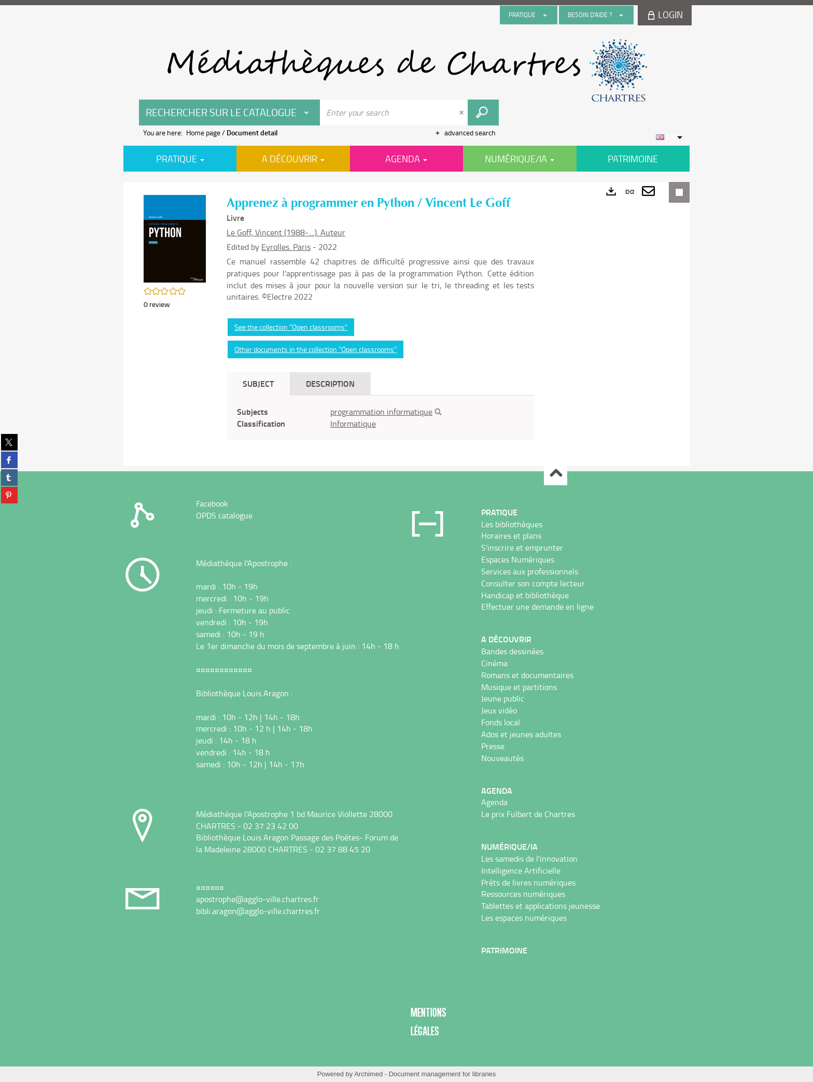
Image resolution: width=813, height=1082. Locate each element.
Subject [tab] (258, 383)
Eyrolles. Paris (286, 246)
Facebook (212, 503)
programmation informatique (381, 411)
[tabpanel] (380, 418)
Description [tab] (330, 383)
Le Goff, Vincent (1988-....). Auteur (286, 232)
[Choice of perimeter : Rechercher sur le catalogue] (229, 112)
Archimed (368, 1074)
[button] (175, 238)
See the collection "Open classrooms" (290, 327)
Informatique (353, 423)
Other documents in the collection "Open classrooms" (315, 349)
